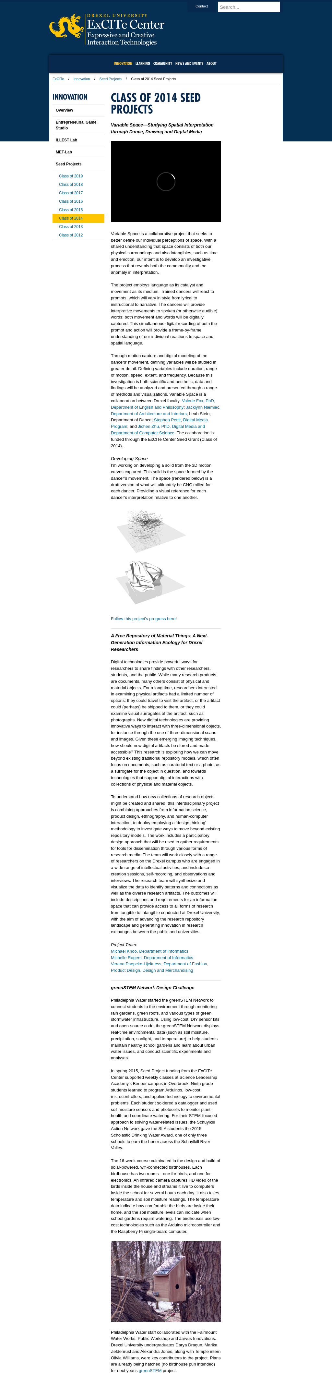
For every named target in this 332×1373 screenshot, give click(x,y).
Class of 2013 (71, 226)
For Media (122, 1350)
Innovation (82, 79)
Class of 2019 (71, 176)
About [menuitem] (212, 63)
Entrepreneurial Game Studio (76, 125)
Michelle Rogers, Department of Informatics (152, 957)
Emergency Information (160, 1357)
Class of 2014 (71, 218)
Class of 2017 (71, 193)
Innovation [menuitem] (123, 63)
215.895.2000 (222, 1368)
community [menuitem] (162, 63)
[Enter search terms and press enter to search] (253, 7)
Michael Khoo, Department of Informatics (149, 951)
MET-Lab (64, 152)
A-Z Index (101, 1350)
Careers (141, 1350)
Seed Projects (111, 79)
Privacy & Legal (164, 1350)
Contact (208, 6)
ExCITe (58, 79)
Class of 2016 (71, 201)
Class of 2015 (71, 210)
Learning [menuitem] (143, 63)
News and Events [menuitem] (189, 63)
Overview (64, 110)
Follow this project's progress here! (144, 618)
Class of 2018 (71, 184)
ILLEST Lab (66, 140)
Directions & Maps (212, 1350)
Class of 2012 (71, 235)
